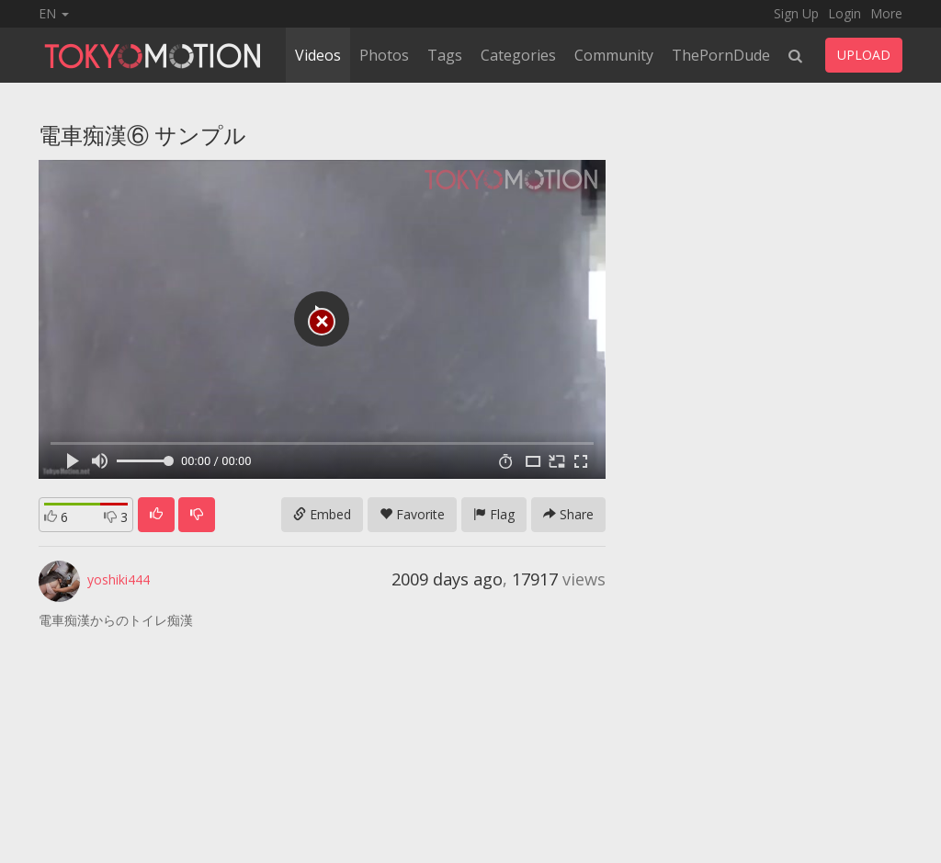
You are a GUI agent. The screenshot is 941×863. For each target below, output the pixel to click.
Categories (518, 55)
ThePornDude (721, 55)
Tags (444, 55)
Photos (384, 55)
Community (613, 55)
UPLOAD (863, 54)
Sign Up (796, 13)
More (886, 13)
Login (844, 13)
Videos (318, 55)
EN (54, 13)
